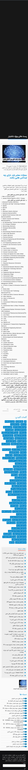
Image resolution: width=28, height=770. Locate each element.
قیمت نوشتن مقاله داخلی (10, 483)
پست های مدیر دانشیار (7, 168)
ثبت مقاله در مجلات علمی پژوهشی (18, 444)
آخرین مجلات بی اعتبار (17, 742)
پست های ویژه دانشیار (18, 168)
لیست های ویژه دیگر (18, 737)
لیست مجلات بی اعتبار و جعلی (15, 718)
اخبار (22, 739)
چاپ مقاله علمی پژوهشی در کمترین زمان (17, 461)
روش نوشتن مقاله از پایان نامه (19, 466)
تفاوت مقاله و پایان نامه (11, 441)
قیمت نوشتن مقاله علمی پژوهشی (19, 486)
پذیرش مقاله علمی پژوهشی (20, 435)
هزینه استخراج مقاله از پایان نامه (19, 520)
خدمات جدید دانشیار (18, 744)
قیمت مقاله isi (14, 475)
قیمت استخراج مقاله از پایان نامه (11, 472)
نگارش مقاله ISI (23, 506)
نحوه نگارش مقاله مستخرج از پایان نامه (18, 503)
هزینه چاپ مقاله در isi (21, 525)
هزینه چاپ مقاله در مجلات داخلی (19, 528)
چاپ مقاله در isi (9, 455)
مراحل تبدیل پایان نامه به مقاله (19, 492)
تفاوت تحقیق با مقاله (21, 441)
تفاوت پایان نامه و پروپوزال (20, 438)
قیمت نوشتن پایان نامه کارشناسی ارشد (18, 480)
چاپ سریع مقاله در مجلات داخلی (19, 449)
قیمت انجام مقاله (22, 475)
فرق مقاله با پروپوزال (8, 469)
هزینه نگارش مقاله (7, 534)
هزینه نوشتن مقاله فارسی (20, 542)
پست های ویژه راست (8, 169)
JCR (25, 421)
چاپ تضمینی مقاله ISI (21, 447)
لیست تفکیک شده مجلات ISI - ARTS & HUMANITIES (13, 725)
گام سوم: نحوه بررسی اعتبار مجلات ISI (13, 706)
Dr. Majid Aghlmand (22, 166)
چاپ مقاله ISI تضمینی (14, 452)
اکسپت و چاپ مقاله (8, 427)
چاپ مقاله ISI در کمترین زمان (20, 455)
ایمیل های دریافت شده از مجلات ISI (14, 711)
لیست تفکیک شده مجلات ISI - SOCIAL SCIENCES (13, 729)
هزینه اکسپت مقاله (7, 520)
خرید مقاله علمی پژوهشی (20, 464)
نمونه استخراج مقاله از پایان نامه (19, 511)
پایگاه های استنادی (9, 430)
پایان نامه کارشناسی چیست (20, 430)
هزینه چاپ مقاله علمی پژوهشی (19, 534)
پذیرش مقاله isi (22, 433)
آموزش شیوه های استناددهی (16, 713)
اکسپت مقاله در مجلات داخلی (19, 427)
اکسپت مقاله (23, 424)
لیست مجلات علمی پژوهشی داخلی (18, 489)
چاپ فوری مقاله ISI (7, 449)
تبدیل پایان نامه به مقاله (8, 435)
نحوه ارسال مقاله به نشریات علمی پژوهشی (17, 494)
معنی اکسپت (9, 492)
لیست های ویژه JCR (18, 734)
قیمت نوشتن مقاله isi (21, 483)
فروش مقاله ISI (23, 472)
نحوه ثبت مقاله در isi (21, 497)
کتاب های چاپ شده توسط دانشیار (14, 746)
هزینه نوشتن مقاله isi (21, 537)
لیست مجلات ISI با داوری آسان (15, 732)
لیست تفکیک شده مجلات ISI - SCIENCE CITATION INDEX (13, 721)
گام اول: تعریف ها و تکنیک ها (20, 169)
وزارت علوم (11, 542)
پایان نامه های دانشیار (17, 716)
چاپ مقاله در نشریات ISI (21, 458)
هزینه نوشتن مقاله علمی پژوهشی (19, 539)
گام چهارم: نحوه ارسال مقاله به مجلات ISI (13, 708)
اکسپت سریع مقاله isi (9, 421)
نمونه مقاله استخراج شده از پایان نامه (18, 517)
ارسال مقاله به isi (19, 421)
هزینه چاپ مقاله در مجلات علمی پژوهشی (17, 531)
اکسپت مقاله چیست (15, 424)
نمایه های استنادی (14, 506)
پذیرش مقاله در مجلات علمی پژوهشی (10, 433)
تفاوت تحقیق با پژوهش (9, 438)
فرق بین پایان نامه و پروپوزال (20, 469)
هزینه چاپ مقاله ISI (11, 523)
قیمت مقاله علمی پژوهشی (20, 478)
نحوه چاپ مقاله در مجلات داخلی (19, 500)
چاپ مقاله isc (23, 452)
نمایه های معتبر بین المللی (20, 509)
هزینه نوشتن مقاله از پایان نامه (9, 537)
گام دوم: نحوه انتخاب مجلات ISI (15, 703)
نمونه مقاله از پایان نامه (21, 514)
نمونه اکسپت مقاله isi (6, 511)
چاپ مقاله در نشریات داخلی (9, 458)
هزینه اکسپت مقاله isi (21, 523)
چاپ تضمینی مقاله (6, 444)
